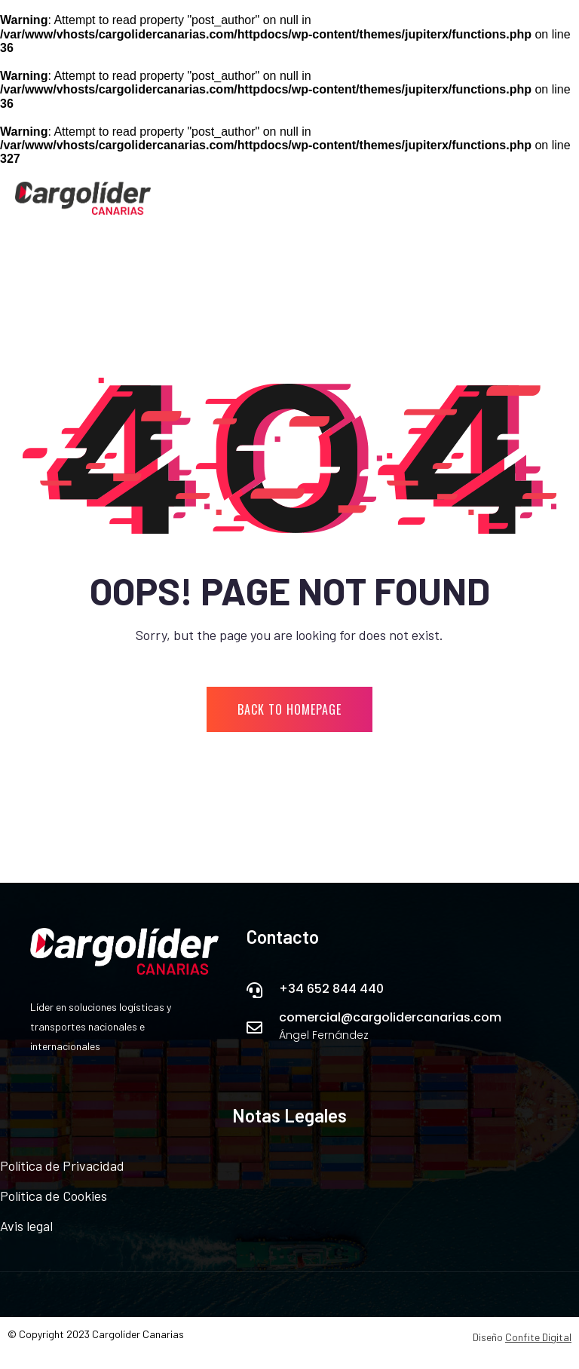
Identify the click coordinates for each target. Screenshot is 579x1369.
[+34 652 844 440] (254, 990)
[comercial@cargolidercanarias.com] (254, 1028)
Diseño (522, 1337)
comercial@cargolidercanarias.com (390, 1017)
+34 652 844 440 (331, 988)
